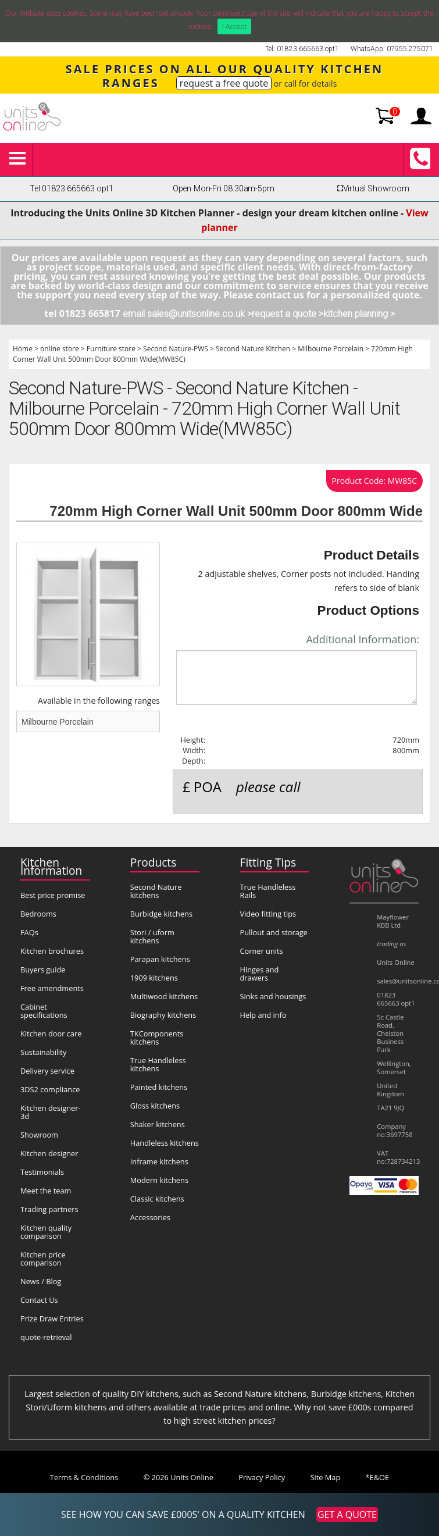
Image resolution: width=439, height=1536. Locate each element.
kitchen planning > (359, 313)
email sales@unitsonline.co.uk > (187, 313)
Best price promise (52, 895)
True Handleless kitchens (158, 1064)
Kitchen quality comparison (46, 1232)
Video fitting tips (268, 913)
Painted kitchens (158, 1087)
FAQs (29, 932)
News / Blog (40, 1281)
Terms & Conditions (84, 1477)
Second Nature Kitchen (253, 349)
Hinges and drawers (259, 973)
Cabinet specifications (43, 1011)
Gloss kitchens (155, 1105)
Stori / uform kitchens (152, 936)
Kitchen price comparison (43, 1258)
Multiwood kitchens (164, 996)
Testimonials (42, 1172)
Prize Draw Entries (52, 1318)
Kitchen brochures (52, 951)
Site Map (325, 1477)
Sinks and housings (273, 996)
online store (59, 349)
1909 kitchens (154, 977)
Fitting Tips (268, 862)
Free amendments (52, 988)
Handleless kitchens (164, 1143)
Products (153, 862)
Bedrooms (38, 913)
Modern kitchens (159, 1180)
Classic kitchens (157, 1198)
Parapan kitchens (160, 959)
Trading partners (49, 1209)
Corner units (261, 951)
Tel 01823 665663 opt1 (71, 189)
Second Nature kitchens (156, 891)
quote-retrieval (46, 1337)
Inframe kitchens (159, 1161)
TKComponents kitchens (157, 1037)
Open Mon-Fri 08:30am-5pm (223, 189)
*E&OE (378, 1477)
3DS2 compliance (50, 1089)
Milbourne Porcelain (330, 349)
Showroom (39, 1134)
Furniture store (111, 349)
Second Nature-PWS (175, 349)
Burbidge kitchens (161, 913)
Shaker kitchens (157, 1124)
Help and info (263, 1015)
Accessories (150, 1217)
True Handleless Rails (268, 891)
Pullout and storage (274, 932)
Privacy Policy (261, 1477)
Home (23, 349)
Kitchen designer (49, 1153)
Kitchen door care (50, 1033)
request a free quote (224, 83)
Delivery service (47, 1070)
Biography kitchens (163, 1015)
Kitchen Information (51, 866)
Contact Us (39, 1300)
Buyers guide (42, 969)
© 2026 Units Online (178, 1477)
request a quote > (287, 313)
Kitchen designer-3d (50, 1112)
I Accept (234, 26)
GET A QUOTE (347, 1514)
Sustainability (43, 1052)
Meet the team (45, 1190)
